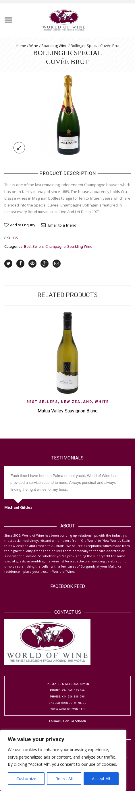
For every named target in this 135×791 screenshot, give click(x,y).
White (102, 402)
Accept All (101, 778)
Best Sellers (34, 246)
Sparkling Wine (54, 45)
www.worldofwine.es (68, 709)
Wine (33, 45)
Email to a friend (62, 225)
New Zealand (76, 402)
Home (21, 45)
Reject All (64, 778)
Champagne (55, 246)
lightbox (19, 147)
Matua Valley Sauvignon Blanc (67, 411)
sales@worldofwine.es (67, 703)
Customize (26, 778)
